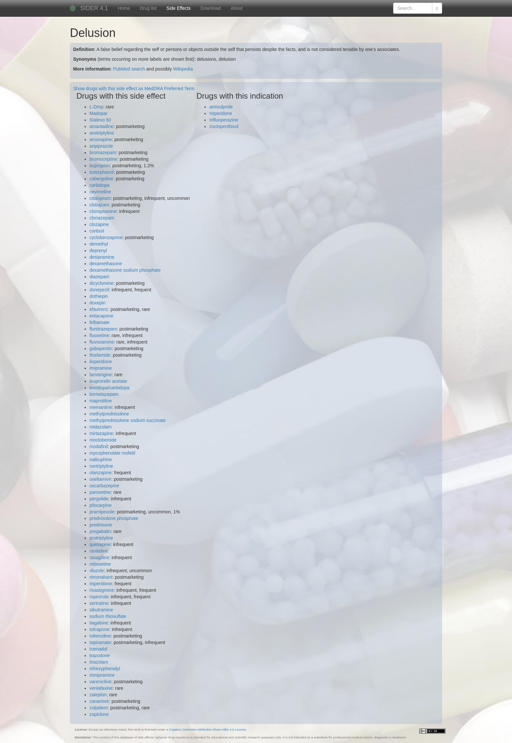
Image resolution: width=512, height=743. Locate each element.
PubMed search (129, 69)
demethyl (98, 244)
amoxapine (100, 139)
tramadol (98, 649)
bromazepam (102, 152)
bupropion (99, 165)
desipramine (101, 257)
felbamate (99, 322)
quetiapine (100, 544)
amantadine (101, 126)
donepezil (99, 289)
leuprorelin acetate (108, 381)
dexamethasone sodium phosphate (125, 270)
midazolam (100, 426)
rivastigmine (101, 590)
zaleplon (97, 694)
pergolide (98, 498)
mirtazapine (101, 433)
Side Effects (179, 8)
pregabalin (100, 531)
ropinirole (98, 596)
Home (124, 8)
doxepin (97, 302)
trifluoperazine (223, 119)
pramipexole (101, 511)
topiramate (100, 642)
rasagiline (99, 557)
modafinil (98, 446)
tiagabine (98, 622)
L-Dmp (96, 106)
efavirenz (98, 309)
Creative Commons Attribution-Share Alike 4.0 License (207, 729)
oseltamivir (100, 479)
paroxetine (100, 492)
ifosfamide (99, 355)
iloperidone (100, 361)
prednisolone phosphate (113, 518)
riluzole (96, 570)
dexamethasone (105, 263)
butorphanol (101, 172)
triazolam (98, 662)
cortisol (96, 231)
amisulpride (221, 106)
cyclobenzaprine (105, 237)
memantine (100, 407)
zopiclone (99, 714)
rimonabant (100, 577)
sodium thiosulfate (107, 616)
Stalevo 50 (100, 119)
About (237, 8)
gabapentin (100, 348)
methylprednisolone (109, 413)
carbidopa (99, 185)
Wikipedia (183, 69)
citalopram (100, 198)
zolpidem (98, 707)
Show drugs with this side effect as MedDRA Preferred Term (133, 88)
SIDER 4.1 (94, 8)
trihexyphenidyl (104, 668)
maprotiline (100, 400)
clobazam (99, 204)
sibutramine (101, 609)
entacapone (101, 315)
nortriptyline (101, 466)
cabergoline (101, 178)
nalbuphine (100, 459)
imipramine (100, 368)
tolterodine (100, 635)
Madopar (98, 113)
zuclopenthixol (223, 126)
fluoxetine (99, 335)
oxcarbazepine (104, 485)
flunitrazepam (103, 328)
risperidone (100, 583)
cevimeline (100, 191)
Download (210, 8)
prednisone (100, 524)
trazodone (99, 655)
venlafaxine (101, 688)
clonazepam (101, 217)
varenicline (100, 681)
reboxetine (100, 564)
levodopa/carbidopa (109, 387)
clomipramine (103, 211)
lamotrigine (100, 374)
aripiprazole (101, 146)
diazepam (99, 276)
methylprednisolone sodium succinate (127, 420)
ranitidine (98, 551)
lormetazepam (104, 394)
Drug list (148, 8)
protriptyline (101, 538)
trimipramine (102, 675)
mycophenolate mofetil (112, 453)
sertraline (98, 603)
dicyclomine (101, 283)
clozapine (99, 224)
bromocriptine (103, 159)
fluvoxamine (101, 342)
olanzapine (100, 472)
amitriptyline (101, 133)
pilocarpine (100, 505)
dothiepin (98, 296)
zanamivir (99, 701)
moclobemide (103, 440)
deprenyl (98, 250)
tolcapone (99, 629)
